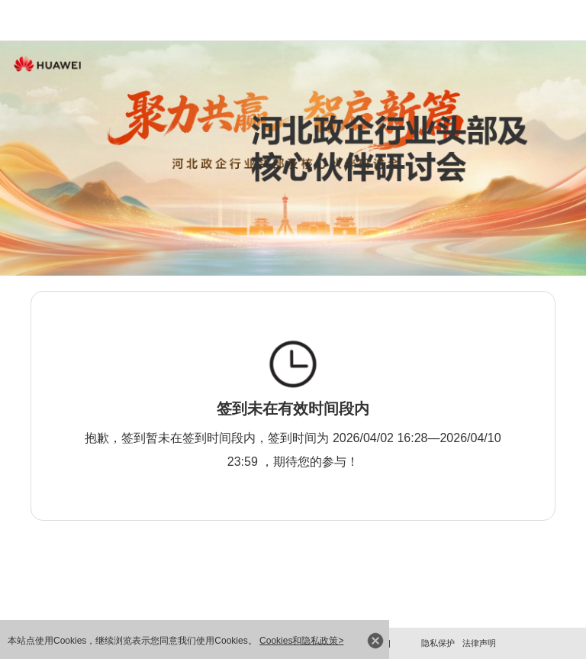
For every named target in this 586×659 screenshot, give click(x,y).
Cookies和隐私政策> (301, 640)
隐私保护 (438, 643)
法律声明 (479, 643)
